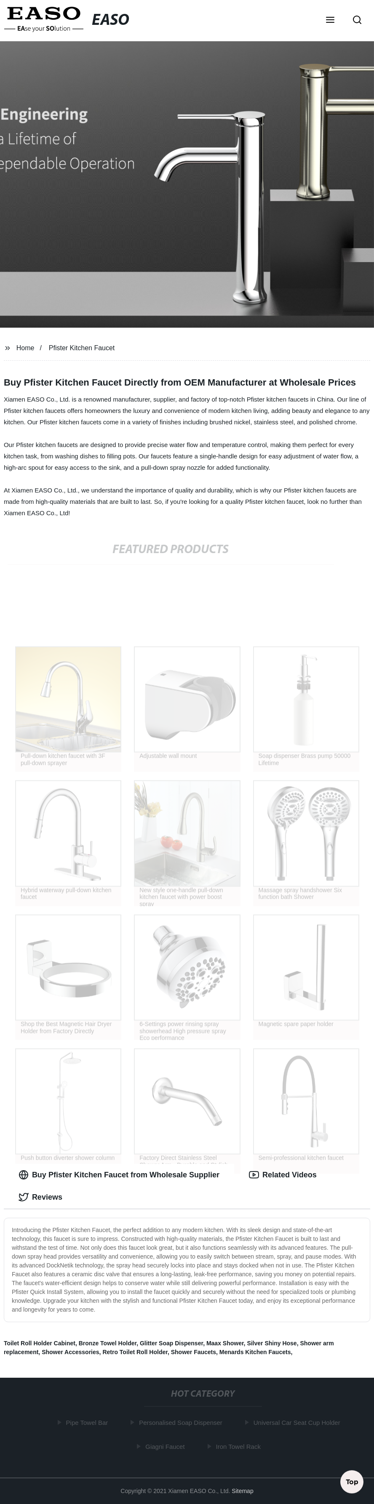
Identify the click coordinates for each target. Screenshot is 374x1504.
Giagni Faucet (166, 1446)
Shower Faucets (193, 1352)
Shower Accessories (70, 1352)
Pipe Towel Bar (88, 1422)
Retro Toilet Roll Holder (135, 1352)
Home (25, 347)
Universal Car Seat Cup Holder (298, 1422)
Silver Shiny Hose (272, 1343)
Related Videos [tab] (283, 1175)
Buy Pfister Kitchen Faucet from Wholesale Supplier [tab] (119, 1175)
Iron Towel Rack (239, 1446)
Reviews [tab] (40, 1197)
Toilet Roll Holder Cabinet (39, 1343)
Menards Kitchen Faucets (255, 1352)
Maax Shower (225, 1343)
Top (352, 1481)
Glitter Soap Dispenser (171, 1343)
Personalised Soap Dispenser (182, 1422)
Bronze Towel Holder (107, 1343)
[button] (330, 21)
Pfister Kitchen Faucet (82, 347)
